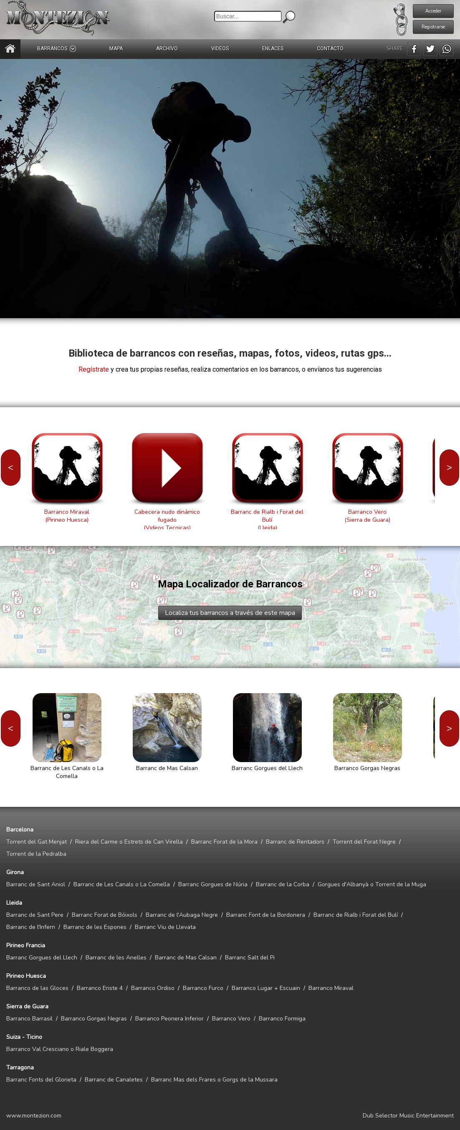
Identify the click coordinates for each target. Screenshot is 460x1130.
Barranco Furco (203, 988)
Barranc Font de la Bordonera (265, 915)
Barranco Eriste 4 (100, 988)
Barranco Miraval (331, 988)
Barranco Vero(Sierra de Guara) (367, 516)
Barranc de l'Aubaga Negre (182, 915)
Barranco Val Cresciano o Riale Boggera (59, 1049)
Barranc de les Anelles (116, 958)
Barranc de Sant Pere (34, 915)
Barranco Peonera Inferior (169, 1019)
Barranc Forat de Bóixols (104, 915)
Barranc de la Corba (282, 884)
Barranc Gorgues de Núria (213, 884)
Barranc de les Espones (94, 927)
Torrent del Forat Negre (364, 842)
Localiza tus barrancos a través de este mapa (230, 612)
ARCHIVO (167, 48)
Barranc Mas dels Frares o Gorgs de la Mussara (214, 1080)
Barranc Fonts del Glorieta (41, 1080)
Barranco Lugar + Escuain (266, 988)
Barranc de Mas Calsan (186, 958)
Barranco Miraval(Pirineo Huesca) (66, 516)
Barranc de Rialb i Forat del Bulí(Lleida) (267, 520)
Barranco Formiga (282, 1019)
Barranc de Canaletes (114, 1080)
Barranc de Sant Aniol (35, 884)
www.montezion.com (33, 1116)
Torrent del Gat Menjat (36, 842)
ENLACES (272, 48)
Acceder (433, 11)
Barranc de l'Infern (30, 927)
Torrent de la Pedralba (36, 854)
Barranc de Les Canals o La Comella (121, 884)
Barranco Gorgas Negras (94, 1019)
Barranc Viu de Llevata (165, 927)
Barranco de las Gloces (37, 988)
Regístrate (93, 369)
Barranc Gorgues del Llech (41, 958)
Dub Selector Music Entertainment (408, 1116)
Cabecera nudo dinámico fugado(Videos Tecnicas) (167, 520)
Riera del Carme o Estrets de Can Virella (129, 842)
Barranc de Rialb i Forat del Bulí (355, 915)
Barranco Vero (231, 1019)
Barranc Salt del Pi (250, 958)
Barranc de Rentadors (295, 842)
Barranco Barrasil (29, 1019)
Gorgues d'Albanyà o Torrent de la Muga (372, 884)
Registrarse (433, 27)
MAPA (116, 48)
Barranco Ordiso (152, 988)
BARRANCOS (56, 49)
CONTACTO (330, 48)
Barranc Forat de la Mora (224, 842)
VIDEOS (220, 48)
